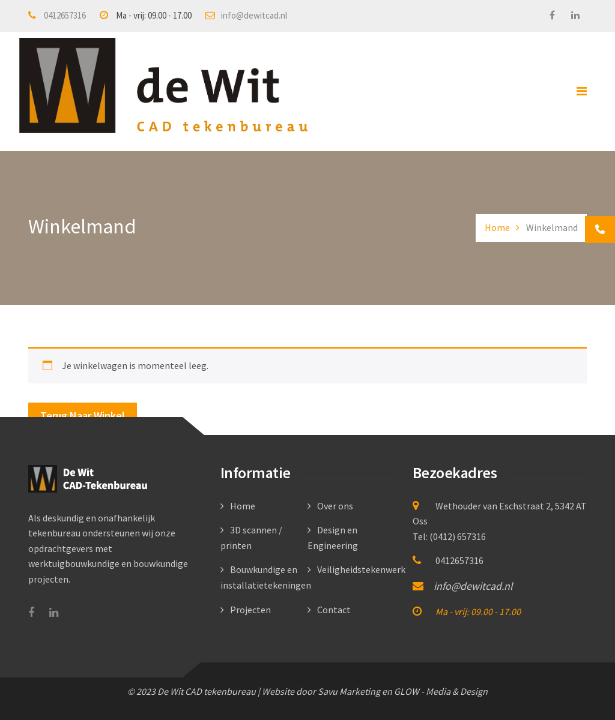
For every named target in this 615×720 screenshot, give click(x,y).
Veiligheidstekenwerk (361, 569)
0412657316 (65, 15)
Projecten (250, 610)
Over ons (335, 506)
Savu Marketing (349, 691)
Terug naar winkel (82, 415)
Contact (334, 610)
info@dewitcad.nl (254, 15)
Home (497, 227)
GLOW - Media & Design (441, 691)
